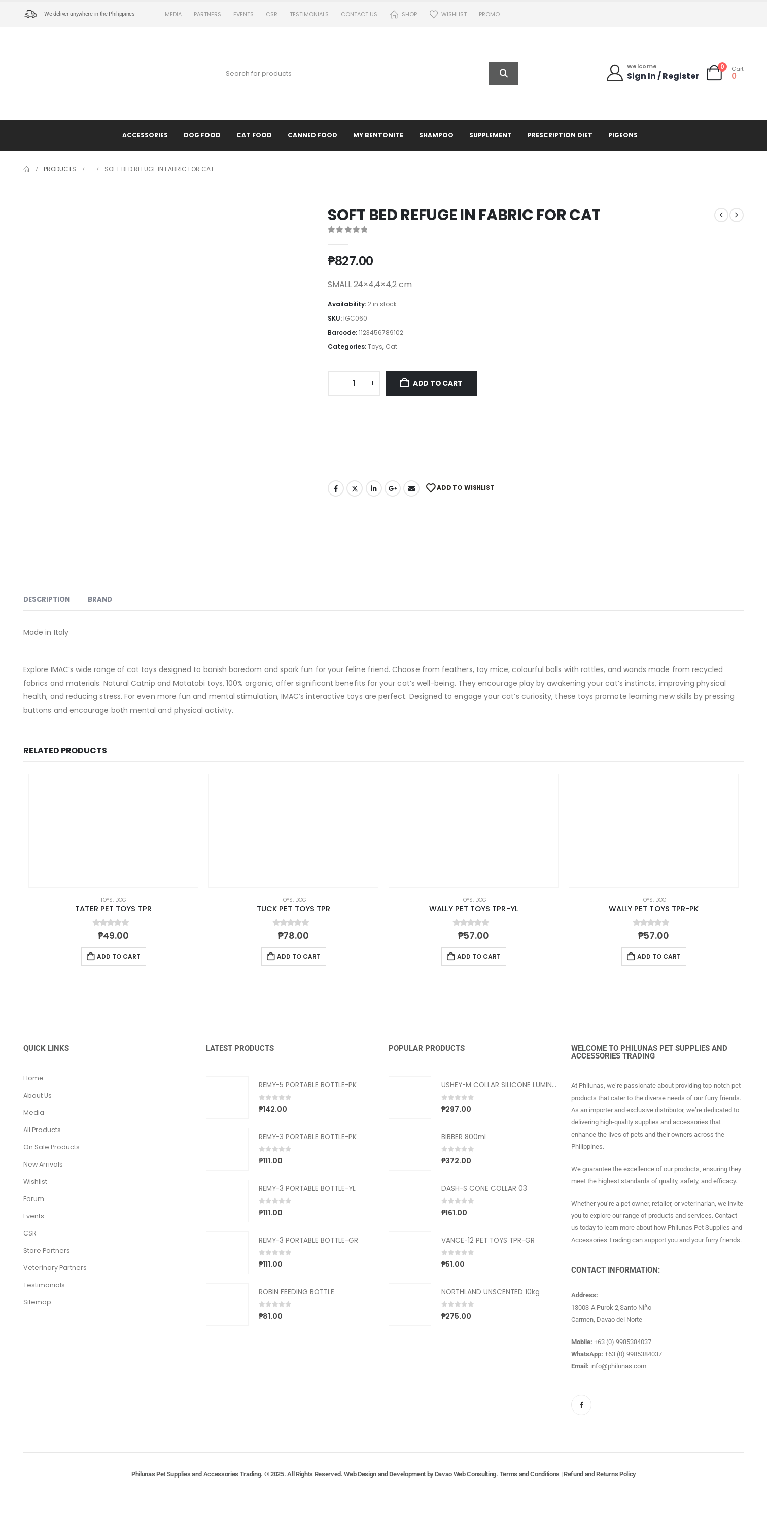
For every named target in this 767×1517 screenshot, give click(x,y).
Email (411, 488)
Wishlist (448, 14)
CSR (271, 14)
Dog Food (202, 135)
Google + (393, 488)
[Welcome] (652, 72)
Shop (403, 14)
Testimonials (309, 14)
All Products (42, 1129)
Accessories (145, 135)
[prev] (721, 215)
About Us (37, 1095)
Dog (120, 900)
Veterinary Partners (55, 1267)
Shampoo (436, 135)
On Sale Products (51, 1147)
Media (173, 14)
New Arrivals (43, 1164)
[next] (736, 215)
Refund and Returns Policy (600, 1474)
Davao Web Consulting (466, 1474)
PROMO (489, 14)
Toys (375, 346)
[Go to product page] (113, 830)
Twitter (354, 488)
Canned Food (312, 135)
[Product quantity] (354, 383)
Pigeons (623, 135)
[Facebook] (581, 1405)
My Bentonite (378, 135)
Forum (33, 1198)
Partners (207, 14)
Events (243, 14)
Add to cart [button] (119, 956)
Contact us (359, 14)
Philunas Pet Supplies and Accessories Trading (196, 1474)
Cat (391, 346)
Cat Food (254, 135)
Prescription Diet (560, 135)
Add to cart (438, 383)
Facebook (336, 488)
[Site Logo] (86, 73)
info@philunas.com (618, 1366)
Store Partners (46, 1250)
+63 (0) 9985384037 (622, 1342)
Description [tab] (46, 599)
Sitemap (37, 1302)
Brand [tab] (100, 599)
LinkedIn (374, 488)
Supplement (490, 135)
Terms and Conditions (530, 1474)
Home (33, 1078)
